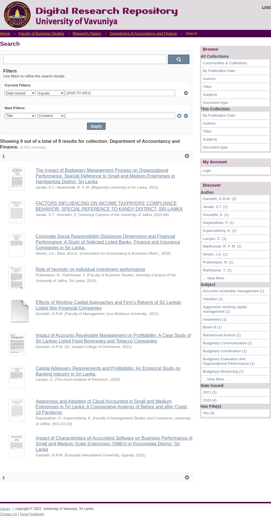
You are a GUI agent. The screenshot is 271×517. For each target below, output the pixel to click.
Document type (215, 102)
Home (5, 33)
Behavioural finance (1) (222, 335)
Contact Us (8, 514)
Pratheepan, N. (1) (218, 262)
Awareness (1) (215, 319)
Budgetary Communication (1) (227, 343)
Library (5, 509)
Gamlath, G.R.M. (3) (219, 199)
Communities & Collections (225, 63)
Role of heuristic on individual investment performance (90, 269)
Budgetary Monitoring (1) (223, 371)
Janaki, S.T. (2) (215, 207)
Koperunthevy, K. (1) (219, 230)
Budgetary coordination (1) (224, 351)
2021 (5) (210, 392)
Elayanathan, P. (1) (218, 223)
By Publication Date (219, 71)
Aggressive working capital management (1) (225, 309)
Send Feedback (32, 514)
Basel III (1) (212, 327)
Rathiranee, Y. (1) (217, 270)
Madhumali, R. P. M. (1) (222, 246)
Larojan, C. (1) (214, 238)
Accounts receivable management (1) (233, 291)
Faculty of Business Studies (41, 33)
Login (266, 7)
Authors (209, 79)
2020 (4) (210, 400)
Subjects (210, 94)
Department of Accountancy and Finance (143, 33)
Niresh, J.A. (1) (215, 254)
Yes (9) (209, 413)
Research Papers (87, 33)
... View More (214, 278)
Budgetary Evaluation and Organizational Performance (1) (228, 361)
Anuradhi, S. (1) (216, 215)
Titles (207, 87)
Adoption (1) (213, 299)
